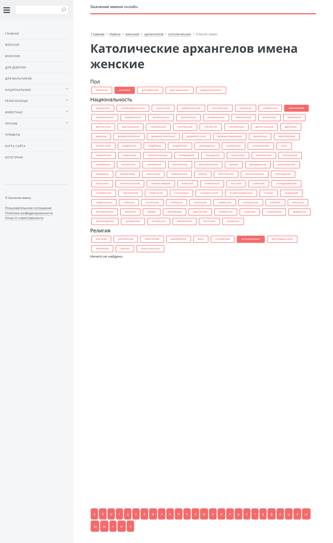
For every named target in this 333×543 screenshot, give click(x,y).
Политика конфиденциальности (29, 213)
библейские (178, 239)
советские (156, 193)
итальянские (260, 146)
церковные (174, 211)
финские (298, 202)
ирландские (207, 146)
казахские (129, 155)
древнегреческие (129, 136)
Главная (98, 34)
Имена (114, 34)
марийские (180, 164)
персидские (283, 174)
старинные (181, 193)
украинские (251, 202)
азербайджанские (133, 108)
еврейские (260, 136)
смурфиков (130, 193)
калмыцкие (186, 155)
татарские (152, 202)
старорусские (209, 193)
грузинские (236, 127)
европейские (286, 136)
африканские (105, 117)
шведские (299, 211)
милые (233, 164)
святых (125, 248)
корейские (103, 164)
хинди (151, 211)
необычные (127, 174)
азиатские (163, 108)
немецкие (102, 174)
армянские (270, 108)
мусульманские (282, 239)
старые (268, 193)
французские (104, 211)
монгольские (287, 164)
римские (187, 183)
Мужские (12, 56)
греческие (210, 127)
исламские (222, 239)
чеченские (226, 211)
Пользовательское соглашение (28, 208)
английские (220, 108)
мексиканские (208, 164)
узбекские (224, 202)
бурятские (269, 117)
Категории (14, 157)
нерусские (153, 174)
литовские (154, 164)
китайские (290, 155)
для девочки (150, 90)
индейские (129, 146)
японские (233, 221)
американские (191, 108)
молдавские (258, 164)
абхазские (103, 108)
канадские (213, 155)
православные (160, 183)
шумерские (133, 221)
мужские (102, 90)
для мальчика (179, 90)
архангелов (153, 34)
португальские (130, 183)
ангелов (101, 239)
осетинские (226, 174)
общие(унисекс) (211, 90)
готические (185, 127)
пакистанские (254, 174)
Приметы (12, 134)
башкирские (133, 117)
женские (132, 34)
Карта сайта (15, 146)
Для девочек (15, 67)
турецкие (177, 202)
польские (102, 183)
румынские (212, 183)
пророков (102, 248)
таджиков (291, 193)
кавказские (103, 155)
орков (203, 174)
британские (243, 117)
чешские (250, 211)
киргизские (264, 155)
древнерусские (196, 136)
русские (236, 183)
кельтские (238, 155)
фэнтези (130, 211)
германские (158, 127)
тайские (128, 202)
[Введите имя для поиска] (41, 9)
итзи (284, 146)
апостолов (152, 239)
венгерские (103, 127)
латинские (128, 164)
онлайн (114, 6)
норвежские (179, 174)
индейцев (154, 146)
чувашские (274, 211)
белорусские (161, 117)
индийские (180, 146)
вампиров (294, 117)
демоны (101, 136)
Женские (12, 44)
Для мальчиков (18, 78)
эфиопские (184, 221)
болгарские (188, 117)
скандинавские (286, 183)
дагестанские (265, 127)
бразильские (216, 117)
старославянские (241, 193)
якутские (209, 221)
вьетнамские (130, 127)
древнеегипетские (163, 136)
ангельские (125, 239)
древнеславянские (230, 136)
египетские (103, 146)
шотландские (105, 221)
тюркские (200, 202)
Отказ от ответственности (24, 218)
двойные (291, 127)
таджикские (104, 202)
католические (179, 34)
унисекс (275, 202)
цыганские (200, 211)
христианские (150, 248)
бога (201, 239)
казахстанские (157, 155)
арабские (246, 108)
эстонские (159, 221)
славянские (103, 193)
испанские (233, 146)
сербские (259, 183)
